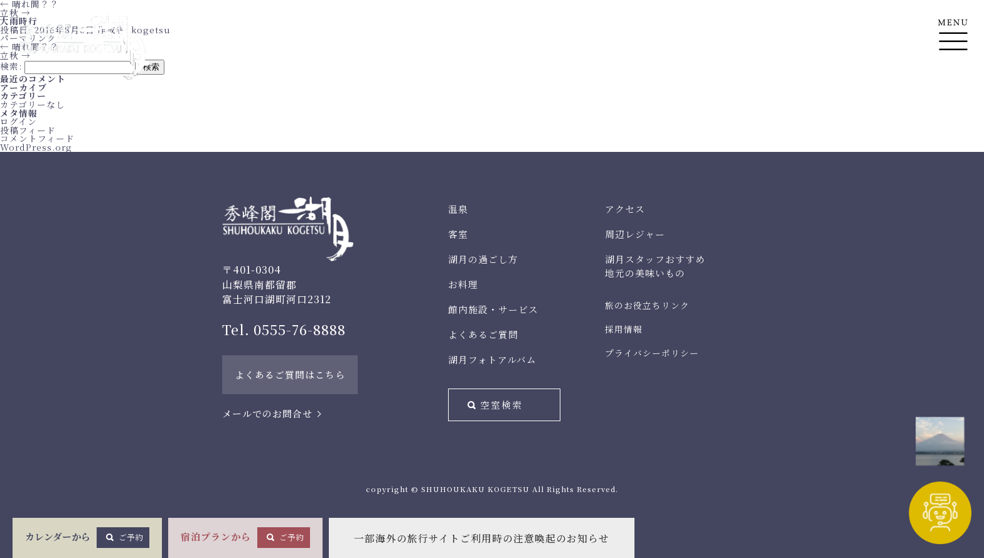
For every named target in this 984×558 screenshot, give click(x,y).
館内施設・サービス (493, 309)
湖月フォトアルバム (492, 359)
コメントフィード (37, 138)
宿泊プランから (245, 537)
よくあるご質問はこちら (290, 374)
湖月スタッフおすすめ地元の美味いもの (655, 265)
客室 (458, 233)
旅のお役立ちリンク (647, 305)
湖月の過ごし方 (483, 259)
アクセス (625, 208)
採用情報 (624, 329)
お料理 (463, 284)
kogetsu (151, 29)
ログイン (18, 121)
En (953, 95)
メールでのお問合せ (267, 413)
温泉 (458, 208)
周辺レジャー (635, 233)
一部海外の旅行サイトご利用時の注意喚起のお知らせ (481, 538)
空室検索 (501, 404)
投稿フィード (28, 130)
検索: (11, 66)
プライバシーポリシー (652, 352)
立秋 (15, 12)
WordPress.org (36, 147)
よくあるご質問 (483, 334)
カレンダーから (87, 537)
